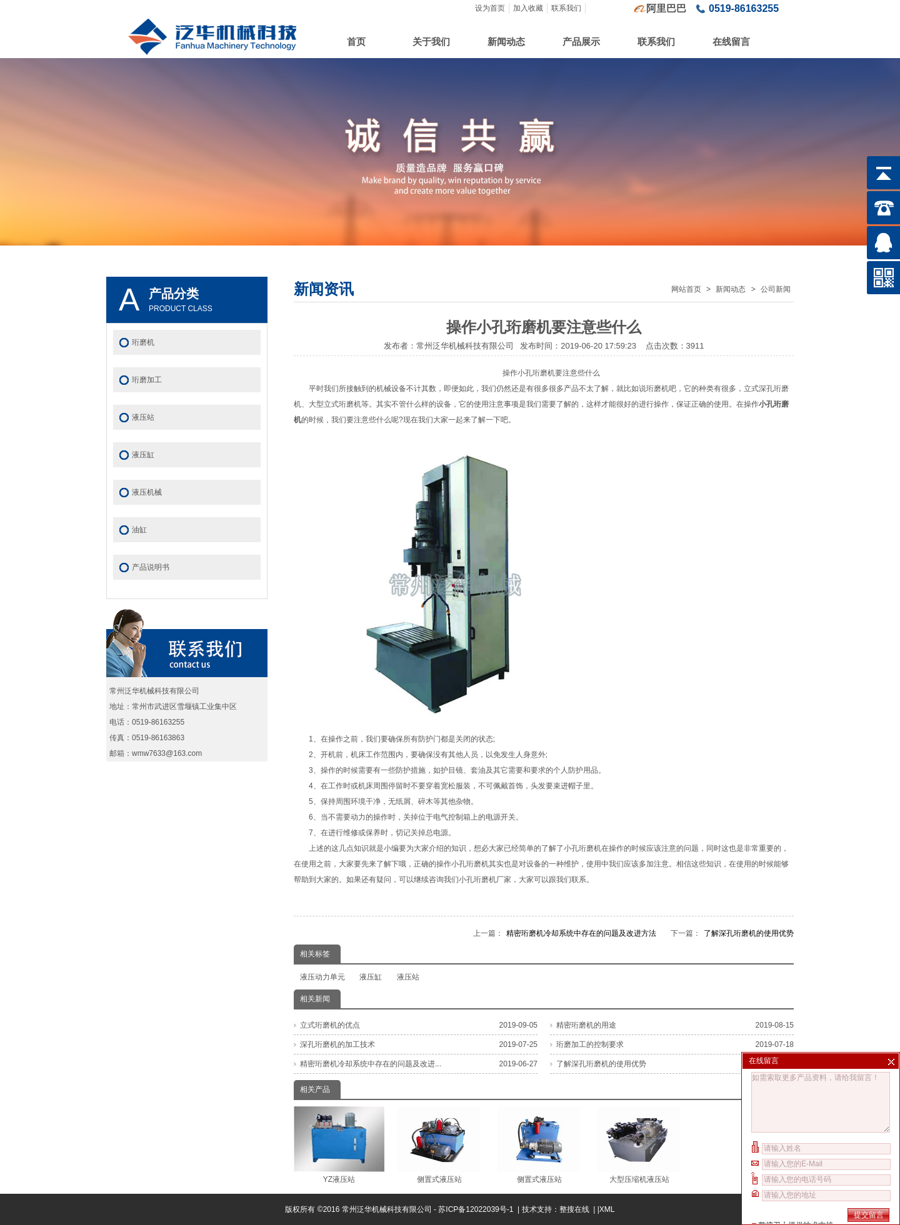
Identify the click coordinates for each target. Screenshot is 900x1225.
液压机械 (147, 492)
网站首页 (686, 289)
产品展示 (581, 41)
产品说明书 (150, 567)
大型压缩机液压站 (639, 1145)
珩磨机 (143, 342)
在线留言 (731, 41)
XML (607, 1209)
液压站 (408, 977)
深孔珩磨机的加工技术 (337, 1044)
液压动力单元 (322, 977)
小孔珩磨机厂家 (485, 879)
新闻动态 (506, 41)
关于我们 (431, 41)
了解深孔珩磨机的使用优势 (749, 933)
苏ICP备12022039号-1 (476, 1209)
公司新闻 (776, 289)
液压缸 (370, 977)
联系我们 (566, 8)
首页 (356, 41)
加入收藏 (528, 8)
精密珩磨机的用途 (586, 1025)
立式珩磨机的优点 (330, 1025)
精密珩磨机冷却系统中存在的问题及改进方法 (581, 933)
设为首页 (490, 8)
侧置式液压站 (439, 1145)
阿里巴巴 (666, 8)
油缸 (139, 529)
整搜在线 (574, 1209)
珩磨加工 (147, 379)
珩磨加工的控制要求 (590, 1044)
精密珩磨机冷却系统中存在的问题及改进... (370, 1063)
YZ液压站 (339, 1145)
